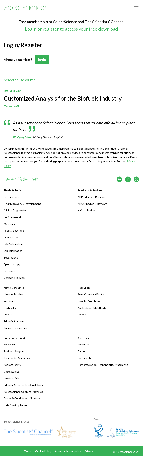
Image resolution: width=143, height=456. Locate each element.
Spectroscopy (12, 264)
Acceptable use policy (68, 451)
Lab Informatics (13, 250)
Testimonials (11, 378)
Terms (28, 451)
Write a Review (86, 210)
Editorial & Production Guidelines (23, 384)
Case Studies (11, 371)
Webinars (9, 301)
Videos (82, 314)
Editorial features (14, 321)
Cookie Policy (43, 451)
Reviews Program (14, 351)
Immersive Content (15, 327)
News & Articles (13, 294)
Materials (9, 224)
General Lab (11, 237)
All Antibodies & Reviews (92, 203)
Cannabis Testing (14, 277)
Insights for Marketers (17, 358)
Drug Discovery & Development (22, 203)
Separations (11, 257)
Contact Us (84, 358)
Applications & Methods (92, 307)
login (42, 60)
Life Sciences (11, 197)
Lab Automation (13, 244)
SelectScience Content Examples (23, 391)
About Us (83, 344)
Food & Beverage (14, 230)
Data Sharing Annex (15, 405)
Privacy (89, 451)
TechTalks (10, 307)
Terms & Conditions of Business (23, 398)
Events (8, 314)
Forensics (9, 271)
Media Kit (9, 344)
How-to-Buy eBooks (89, 301)
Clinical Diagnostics (15, 210)
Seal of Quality (12, 364)
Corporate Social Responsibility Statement (103, 364)
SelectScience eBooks (91, 294)
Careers (82, 351)
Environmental (12, 217)
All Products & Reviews (91, 197)
